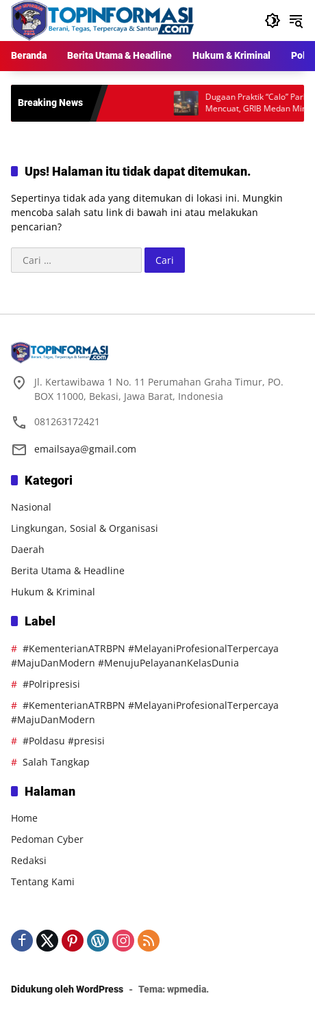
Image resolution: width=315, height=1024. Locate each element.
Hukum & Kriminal (53, 591)
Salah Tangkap (56, 761)
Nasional (31, 506)
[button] (272, 20)
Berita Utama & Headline (68, 570)
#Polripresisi (51, 683)
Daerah (28, 549)
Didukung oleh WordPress (67, 989)
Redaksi (29, 860)
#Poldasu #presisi (64, 740)
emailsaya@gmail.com (85, 448)
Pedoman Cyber (47, 839)
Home (24, 817)
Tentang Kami (43, 881)
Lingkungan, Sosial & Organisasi (84, 528)
